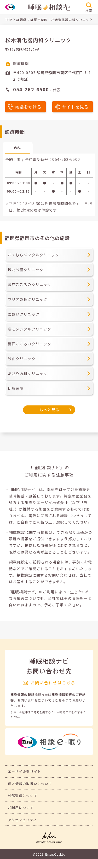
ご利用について (21, 807)
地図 (23, 79)
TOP (8, 19)
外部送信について (22, 795)
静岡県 (21, 19)
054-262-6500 (66, 159)
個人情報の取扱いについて (30, 783)
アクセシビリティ (22, 819)
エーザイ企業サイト (24, 771)
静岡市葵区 (39, 19)
